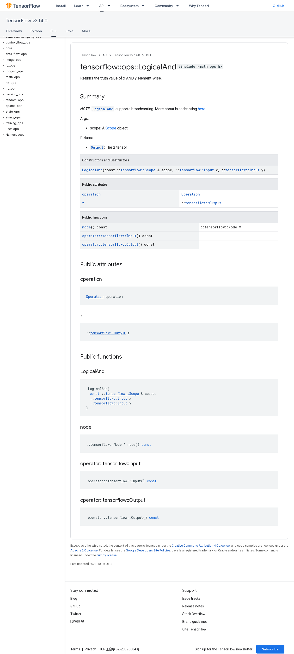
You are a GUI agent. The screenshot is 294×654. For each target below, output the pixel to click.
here (201, 109)
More (86, 31)
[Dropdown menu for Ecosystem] (144, 6)
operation (91, 194)
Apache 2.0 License (84, 550)
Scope (110, 128)
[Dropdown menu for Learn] (89, 6)
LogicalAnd (102, 109)
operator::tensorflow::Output (110, 244)
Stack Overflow (193, 614)
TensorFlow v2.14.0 (27, 21)
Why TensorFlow (202, 6)
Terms (75, 649)
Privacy (90, 649)
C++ (148, 55)
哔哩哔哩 (77, 621)
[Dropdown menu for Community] (179, 6)
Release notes (193, 606)
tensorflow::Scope (138, 170)
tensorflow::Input (197, 170)
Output (97, 147)
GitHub (278, 6)
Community (163, 6)
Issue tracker (192, 598)
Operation (190, 194)
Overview (14, 31)
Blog (73, 598)
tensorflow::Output (203, 203)
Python (36, 31)
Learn (78, 6)
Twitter (75, 614)
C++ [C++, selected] (53, 31)
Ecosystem (129, 6)
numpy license (106, 555)
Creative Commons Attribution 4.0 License (201, 545)
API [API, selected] (101, 6)
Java (69, 31)
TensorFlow (88, 55)
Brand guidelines (195, 621)
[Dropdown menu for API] (110, 6)
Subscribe (270, 649)
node (86, 227)
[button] (31, 37)
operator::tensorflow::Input (109, 235)
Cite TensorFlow (194, 629)
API (105, 55)
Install (61, 6)
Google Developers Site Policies (148, 550)
